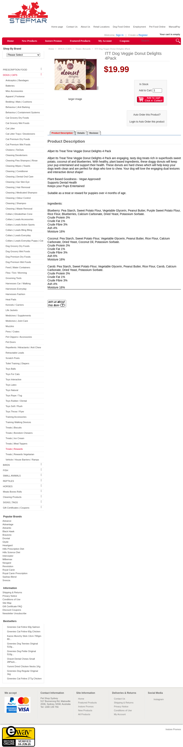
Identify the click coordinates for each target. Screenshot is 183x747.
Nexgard (6, 563)
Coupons (124, 40)
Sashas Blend (9, 577)
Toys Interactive (13, 379)
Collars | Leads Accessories (19, 219)
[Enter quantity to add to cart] (157, 90)
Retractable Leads (15, 353)
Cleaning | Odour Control (18, 198)
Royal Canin (8, 570)
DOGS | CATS (10, 75)
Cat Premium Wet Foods (18, 144)
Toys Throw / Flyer (15, 411)
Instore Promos (53, 40)
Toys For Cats (13, 374)
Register (143, 35)
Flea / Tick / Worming (16, 273)
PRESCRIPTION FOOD (15, 69)
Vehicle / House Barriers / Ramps (22, 459)
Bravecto (6, 535)
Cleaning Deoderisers (16, 155)
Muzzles (10, 326)
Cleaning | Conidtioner (17, 171)
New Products (29, 40)
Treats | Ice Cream (15, 438)
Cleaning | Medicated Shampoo (21, 192)
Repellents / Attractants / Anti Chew (23, 347)
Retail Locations (101, 26)
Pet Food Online (157, 26)
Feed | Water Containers (18, 267)
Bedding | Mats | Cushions (19, 102)
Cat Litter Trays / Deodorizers (20, 134)
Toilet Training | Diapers (17, 363)
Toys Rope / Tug (14, 395)
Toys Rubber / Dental (16, 401)
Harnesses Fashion (15, 294)
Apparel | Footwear (15, 96)
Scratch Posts (13, 358)
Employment (139, 26)
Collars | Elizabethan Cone (19, 214)
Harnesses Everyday (16, 289)
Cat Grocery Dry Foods (17, 118)
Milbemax (7, 559)
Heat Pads (11, 299)
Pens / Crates (12, 331)
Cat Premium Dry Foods (18, 139)
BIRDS (6, 465)
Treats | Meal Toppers (16, 443)
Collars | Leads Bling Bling (19, 230)
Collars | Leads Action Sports (20, 224)
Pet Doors (11, 342)
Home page (57, 26)
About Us (85, 26)
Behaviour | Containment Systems (23, 112)
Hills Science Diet (11, 552)
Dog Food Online (121, 26)
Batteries (10, 85)
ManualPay (174, 26)
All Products (84, 714)
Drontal (6, 538)
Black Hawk (8, 531)
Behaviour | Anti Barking (18, 107)
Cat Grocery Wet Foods (17, 123)
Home (10, 40)
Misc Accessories (14, 91)
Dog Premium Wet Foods (18, 262)
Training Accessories (16, 417)
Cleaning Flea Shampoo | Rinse (21, 160)
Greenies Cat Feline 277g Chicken (24, 678)
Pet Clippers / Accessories (19, 337)
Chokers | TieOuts (15, 150)
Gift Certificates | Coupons (16, 507)
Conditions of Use (11, 599)
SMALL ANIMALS (12, 475)
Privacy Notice (9, 596)
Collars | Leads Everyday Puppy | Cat (24, 240)
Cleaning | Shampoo (16, 203)
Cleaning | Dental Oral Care (19, 176)
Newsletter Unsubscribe (14, 613)
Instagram (159, 699)
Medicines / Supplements (18, 315)
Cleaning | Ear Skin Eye (17, 182)
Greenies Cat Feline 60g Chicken (23, 631)
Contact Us (71, 26)
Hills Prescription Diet (13, 549)
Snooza (6, 580)
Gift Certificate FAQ (12, 606)
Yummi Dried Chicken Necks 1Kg (23, 666)
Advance (6, 521)
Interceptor (7, 556)
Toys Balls (11, 369)
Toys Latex (11, 385)
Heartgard (7, 545)
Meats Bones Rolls (12, 491)
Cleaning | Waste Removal (19, 208)
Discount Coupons (11, 610)
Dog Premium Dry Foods (18, 257)
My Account (105, 40)
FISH (5, 470)
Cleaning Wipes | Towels (18, 166)
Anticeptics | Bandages (17, 80)
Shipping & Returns (12, 592)
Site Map (6, 603)
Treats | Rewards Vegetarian (20, 454)
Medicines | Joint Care (17, 321)
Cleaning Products (12, 497)
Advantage (7, 524)
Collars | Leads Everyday (18, 235)
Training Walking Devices (18, 422)
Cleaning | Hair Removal (18, 187)
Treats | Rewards (14, 449)
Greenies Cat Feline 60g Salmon (23, 627)
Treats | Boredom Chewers (19, 433)
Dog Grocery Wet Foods (18, 251)
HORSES (7, 486)
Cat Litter (10, 128)
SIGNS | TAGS (10, 502)
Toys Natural (12, 390)
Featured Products (80, 40)
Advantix (6, 528)
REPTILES (8, 481)
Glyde (5, 542)
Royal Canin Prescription (14, 573)
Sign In (120, 35)
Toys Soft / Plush (14, 406)
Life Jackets (11, 310)
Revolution (7, 566)
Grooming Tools (13, 278)
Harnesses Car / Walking (18, 283)
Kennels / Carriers (15, 305)
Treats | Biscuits (14, 427)
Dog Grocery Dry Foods (17, 246)
